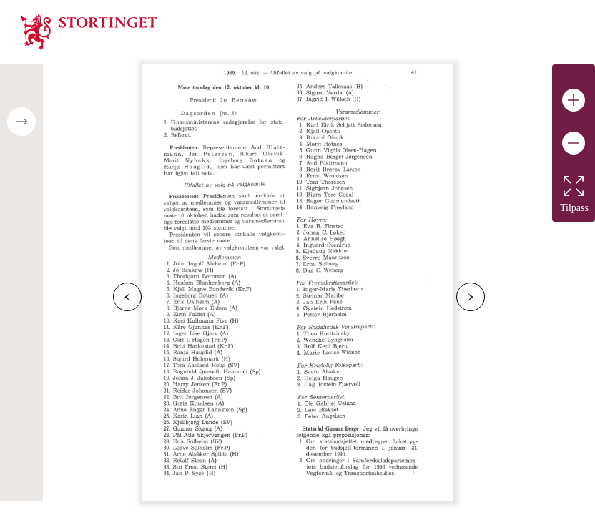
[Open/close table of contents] (21, 121)
